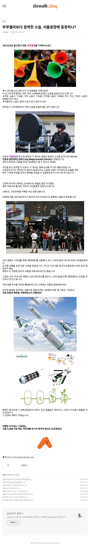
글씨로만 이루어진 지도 (10, 488)
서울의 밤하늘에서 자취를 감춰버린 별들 (15, 479)
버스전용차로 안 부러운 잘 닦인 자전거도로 (16, 500)
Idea (4, 475)
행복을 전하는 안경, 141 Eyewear (13, 491)
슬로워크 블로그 (15, 513)
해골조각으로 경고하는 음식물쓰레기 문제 (16, 494)
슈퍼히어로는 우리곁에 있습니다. (13, 485)
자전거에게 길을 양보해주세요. (12, 482)
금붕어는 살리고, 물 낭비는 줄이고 (13, 497)
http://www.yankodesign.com (20, 457)
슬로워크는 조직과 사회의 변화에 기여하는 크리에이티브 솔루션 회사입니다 (36, 517)
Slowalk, (40, 543)
